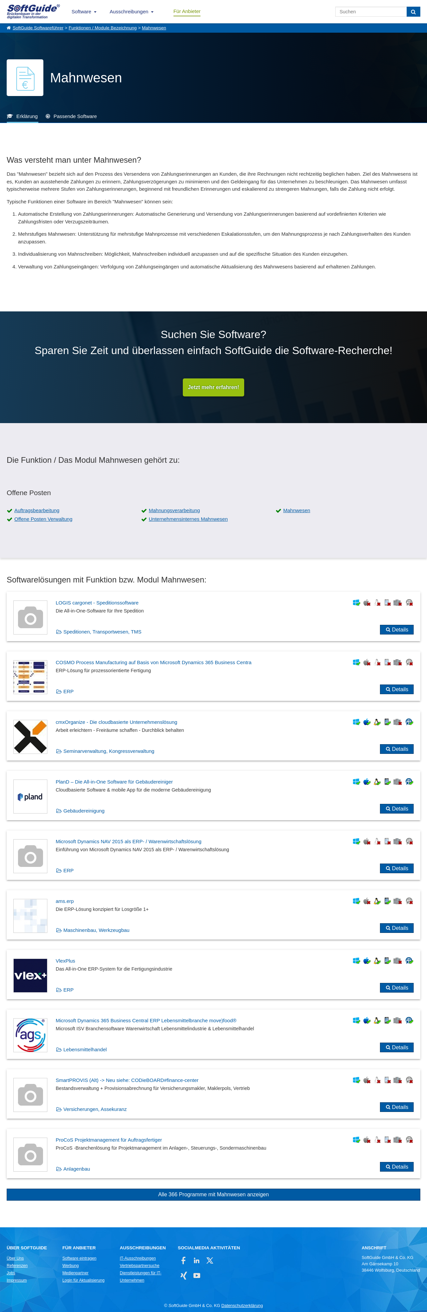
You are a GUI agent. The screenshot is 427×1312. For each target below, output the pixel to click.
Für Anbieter (187, 11)
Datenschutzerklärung (242, 1305)
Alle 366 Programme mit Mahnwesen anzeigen (213, 1194)
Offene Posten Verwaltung (43, 519)
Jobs (11, 1273)
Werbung (70, 1265)
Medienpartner (75, 1273)
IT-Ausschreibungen (138, 1258)
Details (400, 629)
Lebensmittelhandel (85, 1049)
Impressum (17, 1280)
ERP (68, 691)
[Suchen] (413, 12)
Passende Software (75, 116)
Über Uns (15, 1258)
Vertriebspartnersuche (139, 1265)
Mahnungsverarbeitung (174, 510)
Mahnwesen (154, 27)
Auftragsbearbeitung (36, 510)
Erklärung (27, 116)
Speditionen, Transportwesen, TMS (102, 631)
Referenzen (17, 1265)
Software (81, 11)
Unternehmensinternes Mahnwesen (188, 519)
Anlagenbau (76, 1169)
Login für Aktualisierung (83, 1280)
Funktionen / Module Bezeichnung (103, 27)
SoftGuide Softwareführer (38, 27)
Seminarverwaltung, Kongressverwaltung (108, 751)
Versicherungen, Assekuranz (95, 1109)
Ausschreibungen (129, 11)
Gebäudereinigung (83, 811)
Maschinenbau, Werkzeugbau (96, 930)
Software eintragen (79, 1258)
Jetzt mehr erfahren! (213, 387)
